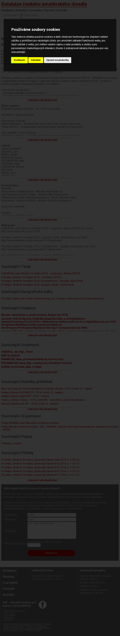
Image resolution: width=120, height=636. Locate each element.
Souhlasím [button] (19, 60)
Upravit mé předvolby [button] (57, 60)
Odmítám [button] (36, 60)
